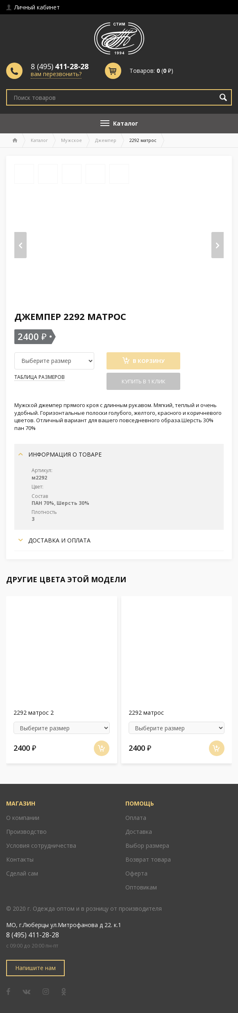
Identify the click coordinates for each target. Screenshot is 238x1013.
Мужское (71, 140)
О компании (22, 818)
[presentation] (20, 245)
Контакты (20, 859)
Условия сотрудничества (41, 845)
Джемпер (105, 140)
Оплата (135, 818)
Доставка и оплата (54, 540)
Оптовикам (141, 887)
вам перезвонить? (56, 74)
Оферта (136, 873)
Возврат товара (148, 859)
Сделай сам (22, 873)
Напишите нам (35, 968)
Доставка (138, 831)
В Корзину (143, 361)
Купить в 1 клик (143, 381)
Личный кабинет (33, 7)
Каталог (39, 140)
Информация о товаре (60, 454)
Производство (26, 831)
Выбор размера (147, 845)
